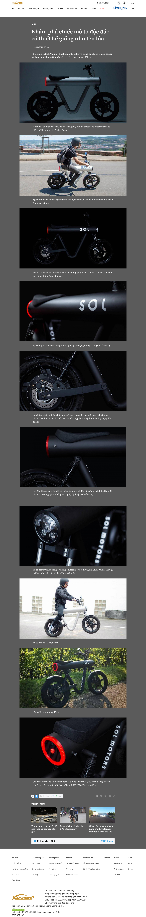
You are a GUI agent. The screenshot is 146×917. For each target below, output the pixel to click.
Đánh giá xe (48, 8)
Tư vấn (117, 874)
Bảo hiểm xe (72, 8)
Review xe (118, 863)
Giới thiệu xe (119, 869)
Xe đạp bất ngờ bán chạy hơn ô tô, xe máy (72, 827)
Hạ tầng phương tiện (20, 869)
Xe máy (35, 874)
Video (93, 8)
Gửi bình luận (107, 841)
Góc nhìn (15, 874)
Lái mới (60, 8)
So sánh (52, 869)
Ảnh (102, 8)
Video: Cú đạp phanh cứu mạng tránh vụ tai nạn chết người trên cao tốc (101, 829)
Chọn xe (69, 869)
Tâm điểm (16, 880)
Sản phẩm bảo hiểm (91, 863)
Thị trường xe (33, 8)
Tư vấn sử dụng (72, 863)
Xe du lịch (36, 863)
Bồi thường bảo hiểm (91, 869)
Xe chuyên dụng (38, 869)
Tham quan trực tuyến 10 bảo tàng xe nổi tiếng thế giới (44, 829)
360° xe (21, 8)
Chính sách (16, 863)
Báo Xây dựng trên (51, 796)
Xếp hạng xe (54, 874)
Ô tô (130, 863)
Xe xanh (84, 8)
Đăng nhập (130, 3)
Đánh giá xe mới (55, 863)
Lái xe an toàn (72, 874)
